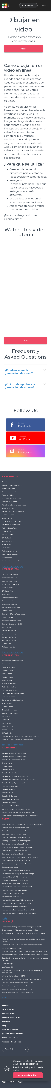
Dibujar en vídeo (8, 697)
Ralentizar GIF (7, 726)
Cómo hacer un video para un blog (15, 828)
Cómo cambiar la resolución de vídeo (16, 854)
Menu (44, 5)
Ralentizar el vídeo (9, 687)
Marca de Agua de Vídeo (11, 498)
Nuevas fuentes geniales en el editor (15, 986)
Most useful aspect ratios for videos (15, 561)
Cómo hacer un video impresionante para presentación (23, 824)
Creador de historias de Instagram (15, 776)
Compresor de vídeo (10, 598)
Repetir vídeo (7, 664)
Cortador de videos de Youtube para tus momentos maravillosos (22, 971)
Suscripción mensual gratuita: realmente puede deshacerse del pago (25, 959)
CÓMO (5, 818)
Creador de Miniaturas (10, 773)
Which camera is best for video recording (18, 812)
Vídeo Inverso (7, 518)
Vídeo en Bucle (7, 588)
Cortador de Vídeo (9, 601)
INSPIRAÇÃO (8, 921)
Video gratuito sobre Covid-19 (13, 976)
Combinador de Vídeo (10, 492)
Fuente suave (7, 703)
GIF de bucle (7, 733)
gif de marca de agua (10, 634)
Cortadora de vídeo (9, 581)
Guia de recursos (10, 1030)
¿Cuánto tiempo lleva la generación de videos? (20, 386)
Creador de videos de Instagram (14, 756)
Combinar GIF (7, 730)
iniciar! (24, 49)
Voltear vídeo (7, 611)
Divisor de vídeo (8, 617)
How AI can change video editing (15, 880)
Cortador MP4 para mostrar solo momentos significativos (24, 951)
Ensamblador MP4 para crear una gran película (20, 930)
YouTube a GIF (7, 967)
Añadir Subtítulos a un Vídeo (13, 511)
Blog (4, 1026)
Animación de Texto (9, 528)
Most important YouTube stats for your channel (20, 736)
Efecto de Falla (7, 591)
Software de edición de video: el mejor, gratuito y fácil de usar (23, 934)
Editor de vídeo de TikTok (11, 806)
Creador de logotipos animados (14, 783)
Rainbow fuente (8, 647)
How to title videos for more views (15, 883)
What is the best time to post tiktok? (16, 809)
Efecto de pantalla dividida (12, 525)
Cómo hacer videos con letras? (14, 831)
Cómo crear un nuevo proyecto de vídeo (17, 847)
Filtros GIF (6, 716)
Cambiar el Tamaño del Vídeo (13, 614)
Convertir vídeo (8, 670)
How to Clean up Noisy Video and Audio (17, 900)
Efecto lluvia (7, 538)
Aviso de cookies (10, 1038)
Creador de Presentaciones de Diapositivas (18, 779)
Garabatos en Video (9, 604)
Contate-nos (8, 1009)
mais (4, 918)
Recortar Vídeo (7, 495)
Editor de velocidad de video (12, 661)
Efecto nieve (6, 544)
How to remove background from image (18, 874)
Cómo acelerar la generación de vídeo (16, 864)
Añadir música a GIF (10, 713)
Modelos (6, 1022)
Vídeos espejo (7, 558)
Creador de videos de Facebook (14, 753)
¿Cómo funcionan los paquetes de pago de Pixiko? (21, 979)
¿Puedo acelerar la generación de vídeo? (19, 372)
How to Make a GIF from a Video (14, 877)
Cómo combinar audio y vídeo (14, 834)
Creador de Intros (8, 789)
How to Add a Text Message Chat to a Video (18, 910)
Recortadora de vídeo (10, 574)
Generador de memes (10, 799)
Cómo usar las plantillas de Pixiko (15, 844)
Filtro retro (6, 548)
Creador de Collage (9, 796)
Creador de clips (8, 770)
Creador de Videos (9, 803)
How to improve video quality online (16, 870)
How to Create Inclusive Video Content (17, 887)
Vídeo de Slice (7, 680)
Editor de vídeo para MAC (12, 948)
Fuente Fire (6, 644)
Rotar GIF (6, 720)
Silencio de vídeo (8, 488)
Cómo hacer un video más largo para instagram (21, 857)
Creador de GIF (8, 793)
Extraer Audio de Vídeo (11, 607)
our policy (24, 1067)
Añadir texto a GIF (9, 630)
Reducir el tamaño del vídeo (13, 693)
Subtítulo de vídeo (9, 683)
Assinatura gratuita (11, 1018)
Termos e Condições (11, 1042)
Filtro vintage (7, 534)
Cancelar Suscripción (10, 867)
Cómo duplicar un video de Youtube (16, 860)
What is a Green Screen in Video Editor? (17, 740)
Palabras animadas (9, 551)
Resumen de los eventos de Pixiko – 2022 (18, 989)
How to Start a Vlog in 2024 (13, 893)
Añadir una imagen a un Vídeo (14, 505)
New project (28, 5)
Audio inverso (7, 677)
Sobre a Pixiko (8, 1013)
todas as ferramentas (12, 566)
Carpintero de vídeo (9, 578)
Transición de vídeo (9, 710)
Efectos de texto (8, 531)
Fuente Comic (7, 707)
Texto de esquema (9, 640)
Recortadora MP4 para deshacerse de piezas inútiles (22, 927)
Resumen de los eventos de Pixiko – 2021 (17, 983)
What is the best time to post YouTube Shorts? (20, 816)
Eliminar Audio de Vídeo (11, 521)
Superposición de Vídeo (11, 584)
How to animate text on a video (14, 907)
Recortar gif (6, 627)
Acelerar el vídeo (8, 667)
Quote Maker (7, 763)
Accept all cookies (27, 1075)
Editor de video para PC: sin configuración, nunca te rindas (25, 955)
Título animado (8, 541)
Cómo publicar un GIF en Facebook (16, 837)
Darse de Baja (7, 964)
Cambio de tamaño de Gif (12, 624)
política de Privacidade (12, 1034)
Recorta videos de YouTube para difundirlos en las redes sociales (23, 940)
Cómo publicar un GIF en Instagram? (16, 841)
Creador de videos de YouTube (13, 760)
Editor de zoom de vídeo (11, 621)
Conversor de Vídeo (9, 502)
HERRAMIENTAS (10, 476)
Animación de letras (10, 554)
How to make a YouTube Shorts (14, 890)
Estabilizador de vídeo (10, 690)
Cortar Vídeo (7, 674)
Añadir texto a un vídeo (11, 482)
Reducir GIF (6, 723)
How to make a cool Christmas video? (17, 903)
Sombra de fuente (9, 637)
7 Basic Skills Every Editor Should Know (17, 992)
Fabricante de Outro (10, 786)
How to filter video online (11, 897)
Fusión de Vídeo (8, 515)
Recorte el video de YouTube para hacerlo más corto (22, 945)
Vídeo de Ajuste (8, 508)
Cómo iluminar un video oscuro (14, 851)
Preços (5, 1005)
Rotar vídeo (6, 594)
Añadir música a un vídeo (12, 485)
